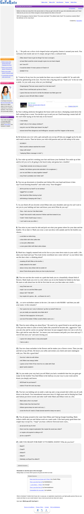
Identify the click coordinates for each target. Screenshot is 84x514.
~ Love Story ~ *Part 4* (36, 484)
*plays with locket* (24, 150)
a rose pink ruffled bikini (26, 243)
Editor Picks (74, 2)
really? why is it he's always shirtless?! (30, 124)
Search (42, 510)
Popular (67, 2)
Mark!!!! (21, 446)
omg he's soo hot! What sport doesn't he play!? (33, 127)
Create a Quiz (72, 106)
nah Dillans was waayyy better (28, 360)
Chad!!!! (21, 449)
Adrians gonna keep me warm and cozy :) (31, 407)
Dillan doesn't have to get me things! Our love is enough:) (36, 58)
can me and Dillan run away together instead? (33, 172)
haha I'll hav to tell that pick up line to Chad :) (32, 89)
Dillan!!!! (21, 456)
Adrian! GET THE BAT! (26, 293)
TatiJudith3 (79, 20)
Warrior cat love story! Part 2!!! (36, 105)
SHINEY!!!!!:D (23, 71)
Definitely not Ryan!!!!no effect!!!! (29, 459)
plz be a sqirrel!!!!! (24, 435)
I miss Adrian (23, 120)
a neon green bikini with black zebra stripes (32, 246)
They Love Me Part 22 (36, 487)
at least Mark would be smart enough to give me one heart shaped (39, 61)
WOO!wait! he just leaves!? (27, 382)
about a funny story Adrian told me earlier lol (32, 268)
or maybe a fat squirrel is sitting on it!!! (30, 432)
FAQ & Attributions (55, 507)
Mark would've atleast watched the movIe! (31, 146)
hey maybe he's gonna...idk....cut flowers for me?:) (34, 296)
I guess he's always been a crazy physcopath (32, 339)
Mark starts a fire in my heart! (28, 400)
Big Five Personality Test (7, 102)
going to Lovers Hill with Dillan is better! (31, 96)
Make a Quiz (44, 2)
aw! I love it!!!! (23, 64)
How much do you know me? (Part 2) (40, 479)
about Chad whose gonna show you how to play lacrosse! (36, 271)
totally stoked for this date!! (27, 264)
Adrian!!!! (21, 452)
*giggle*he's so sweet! (25, 192)
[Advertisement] (49, 35)
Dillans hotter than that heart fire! (29, 404)
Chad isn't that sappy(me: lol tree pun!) (30, 315)
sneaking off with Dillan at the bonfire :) (30, 261)
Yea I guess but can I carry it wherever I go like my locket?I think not (39, 309)
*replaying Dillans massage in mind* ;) (30, 153)
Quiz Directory (59, 2)
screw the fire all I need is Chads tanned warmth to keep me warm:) (39, 410)
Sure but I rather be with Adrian (28, 357)
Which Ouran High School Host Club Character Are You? (7, 63)
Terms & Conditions (29, 507)
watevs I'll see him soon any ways (29, 385)
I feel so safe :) (23, 342)
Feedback (80, 8)
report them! (7, 124)
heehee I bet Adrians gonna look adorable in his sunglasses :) (37, 169)
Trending (46, 510)
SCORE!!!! (22, 143)
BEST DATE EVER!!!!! (25, 367)
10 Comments (72, 8)
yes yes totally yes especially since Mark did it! (33, 312)
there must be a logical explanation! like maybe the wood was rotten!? (40, 429)
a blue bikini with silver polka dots (29, 239)
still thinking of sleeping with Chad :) (30, 198)
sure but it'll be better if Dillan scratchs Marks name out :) (36, 319)
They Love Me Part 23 (36, 482)
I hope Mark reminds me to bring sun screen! (32, 166)
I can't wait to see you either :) (28, 221)
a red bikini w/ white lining (26, 236)
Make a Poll (52, 2)
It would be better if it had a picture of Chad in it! (33, 67)
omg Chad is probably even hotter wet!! (31, 176)
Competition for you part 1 (37, 490)
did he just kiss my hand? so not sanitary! (31, 188)
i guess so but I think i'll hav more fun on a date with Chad (36, 364)
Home (38, 510)
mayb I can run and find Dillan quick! (30, 289)
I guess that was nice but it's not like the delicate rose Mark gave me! (39, 92)
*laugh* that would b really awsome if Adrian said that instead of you (39, 214)
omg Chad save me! (25, 286)
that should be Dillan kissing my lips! (30, 195)
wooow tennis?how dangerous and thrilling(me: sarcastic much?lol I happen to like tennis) (46, 130)
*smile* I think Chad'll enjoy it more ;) (30, 218)
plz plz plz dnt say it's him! (27, 426)
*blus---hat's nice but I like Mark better (30, 211)
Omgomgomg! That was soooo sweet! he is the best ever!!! (36, 86)
